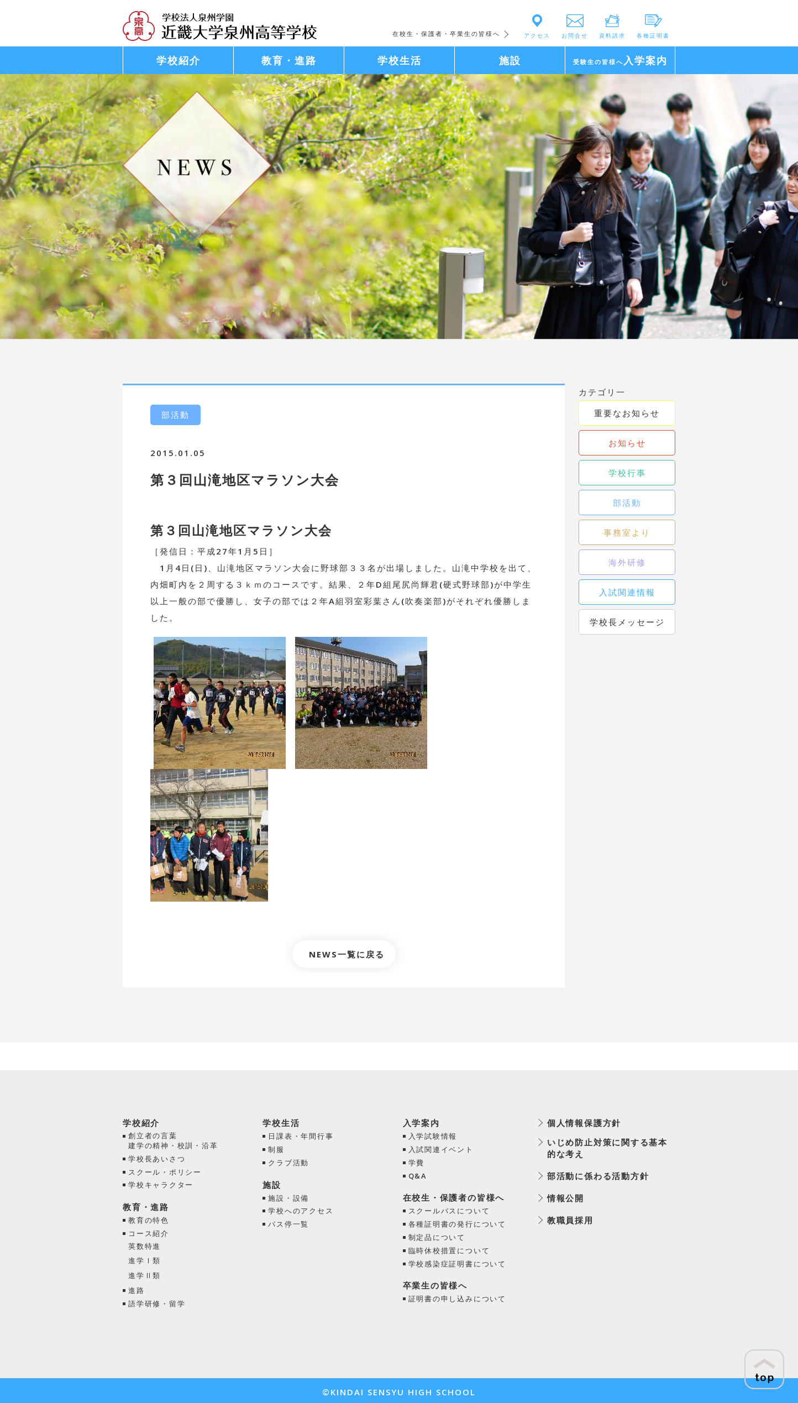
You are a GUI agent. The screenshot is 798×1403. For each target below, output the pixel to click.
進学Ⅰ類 (144, 1259)
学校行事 (627, 472)
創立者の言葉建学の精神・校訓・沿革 (173, 1141)
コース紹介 (149, 1232)
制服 (275, 1149)
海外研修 (627, 562)
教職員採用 (569, 1220)
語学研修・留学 (157, 1301)
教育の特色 (149, 1219)
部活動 (627, 502)
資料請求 (612, 35)
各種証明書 (653, 35)
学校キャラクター (161, 1185)
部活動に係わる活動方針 (597, 1175)
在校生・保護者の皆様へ (453, 1196)
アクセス (537, 35)
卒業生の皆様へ (435, 1282)
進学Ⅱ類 (144, 1274)
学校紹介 (141, 1122)
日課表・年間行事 (300, 1136)
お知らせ (627, 442)
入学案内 (420, 1122)
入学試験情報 (432, 1136)
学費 (415, 1162)
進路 (136, 1289)
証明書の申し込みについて (457, 1296)
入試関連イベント (440, 1149)
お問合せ (574, 35)
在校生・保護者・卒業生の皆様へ (446, 33)
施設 (271, 1183)
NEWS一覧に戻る (347, 954)
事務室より (626, 532)
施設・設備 (288, 1197)
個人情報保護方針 (583, 1122)
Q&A (417, 1175)
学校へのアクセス (300, 1209)
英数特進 (144, 1245)
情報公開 (565, 1197)
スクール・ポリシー (165, 1172)
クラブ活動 (288, 1162)
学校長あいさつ (157, 1159)
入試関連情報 (627, 592)
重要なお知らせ (627, 412)
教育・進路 (146, 1206)
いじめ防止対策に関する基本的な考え (607, 1148)
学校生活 (281, 1122)
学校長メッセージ (627, 621)
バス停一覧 (288, 1222)
